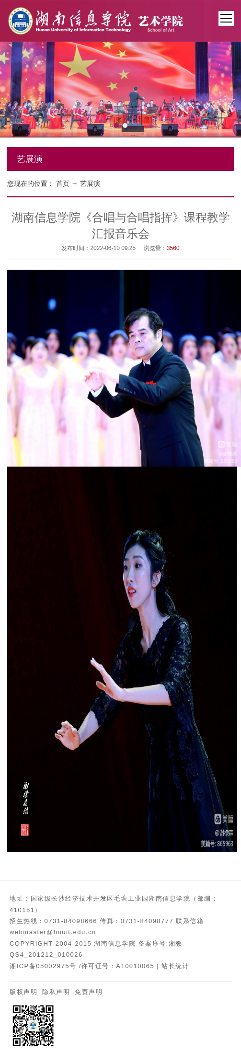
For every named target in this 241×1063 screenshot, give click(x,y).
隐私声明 (56, 991)
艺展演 (90, 183)
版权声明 (23, 991)
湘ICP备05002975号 (43, 966)
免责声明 (89, 991)
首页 (62, 183)
